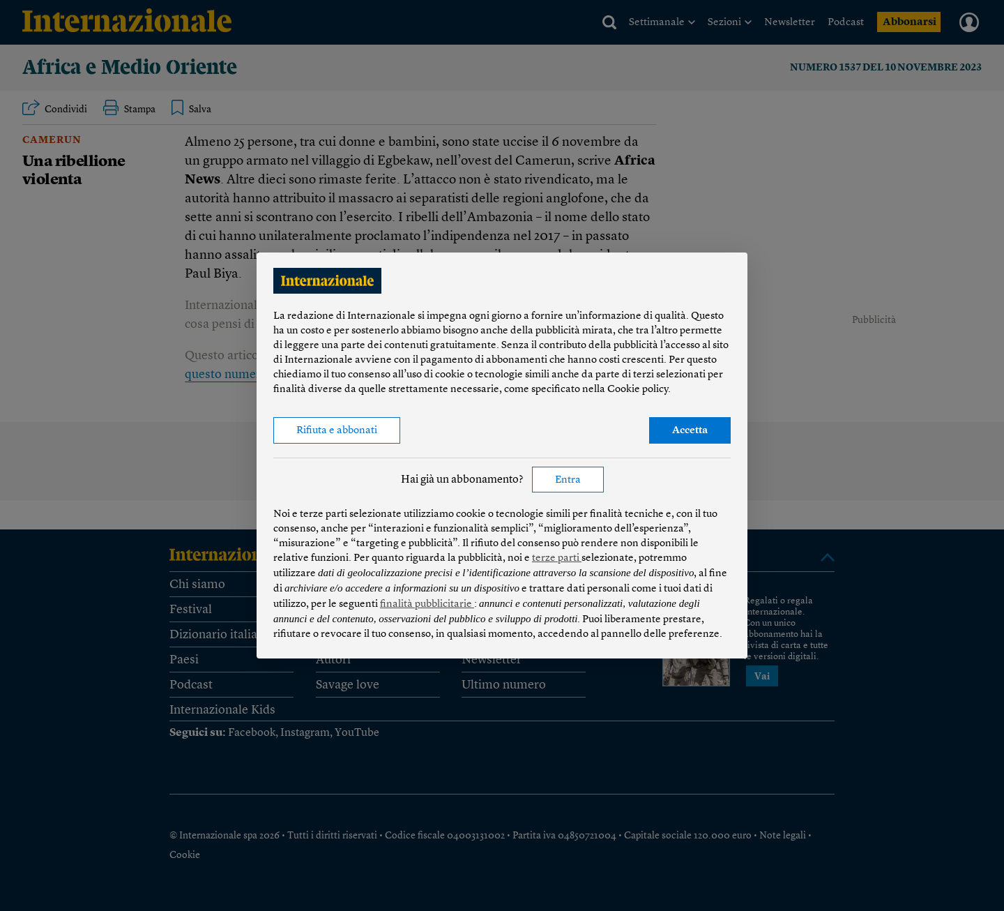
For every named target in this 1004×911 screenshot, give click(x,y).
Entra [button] (568, 480)
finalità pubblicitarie (427, 604)
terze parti (556, 558)
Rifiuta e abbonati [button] (336, 431)
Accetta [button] (690, 431)
